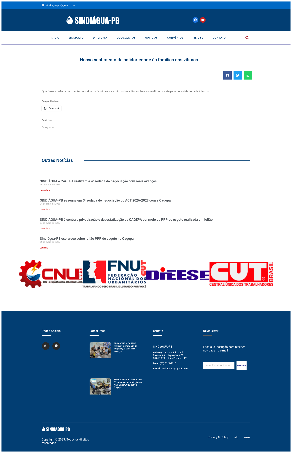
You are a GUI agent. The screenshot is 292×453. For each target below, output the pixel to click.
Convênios (175, 37)
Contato (219, 37)
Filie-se (198, 37)
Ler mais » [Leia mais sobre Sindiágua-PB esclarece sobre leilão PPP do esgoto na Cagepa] (45, 247)
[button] (247, 38)
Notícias (151, 37)
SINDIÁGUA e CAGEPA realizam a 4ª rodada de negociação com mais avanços (98, 181)
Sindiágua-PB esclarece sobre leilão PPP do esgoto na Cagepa (87, 238)
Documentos (126, 37)
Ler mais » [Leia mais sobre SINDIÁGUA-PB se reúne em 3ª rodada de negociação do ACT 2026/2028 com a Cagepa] (45, 209)
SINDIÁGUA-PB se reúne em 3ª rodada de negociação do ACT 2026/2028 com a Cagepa (105, 200)
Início (54, 37)
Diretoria (100, 37)
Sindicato (76, 37)
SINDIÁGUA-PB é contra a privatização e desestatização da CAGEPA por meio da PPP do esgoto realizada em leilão (126, 219)
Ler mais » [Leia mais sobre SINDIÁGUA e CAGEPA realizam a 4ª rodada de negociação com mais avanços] (45, 190)
